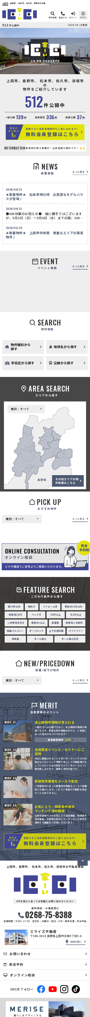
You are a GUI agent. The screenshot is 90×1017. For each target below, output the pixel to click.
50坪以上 (55, 614)
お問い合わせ (17, 953)
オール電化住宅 (70, 639)
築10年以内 (14, 606)
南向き (31, 606)
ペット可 (36, 614)
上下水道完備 (56, 630)
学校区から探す (19, 363)
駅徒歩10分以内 (73, 606)
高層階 (55, 622)
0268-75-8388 (45, 915)
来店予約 (13, 964)
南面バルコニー (15, 630)
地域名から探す (63, 346)
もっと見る (78, 171)
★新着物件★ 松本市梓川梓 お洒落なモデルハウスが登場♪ (44, 196)
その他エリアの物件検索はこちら (67, 481)
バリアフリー (76, 630)
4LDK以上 (75, 614)
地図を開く (74, 941)
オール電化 (40, 639)
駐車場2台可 (15, 614)
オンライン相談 (19, 975)
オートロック (36, 630)
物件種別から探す (18, 346)
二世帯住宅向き (16, 622)
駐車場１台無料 (74, 622)
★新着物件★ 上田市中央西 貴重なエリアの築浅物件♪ (44, 235)
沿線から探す (61, 363)
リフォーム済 (50, 606)
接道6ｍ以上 (38, 622)
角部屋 (15, 639)
